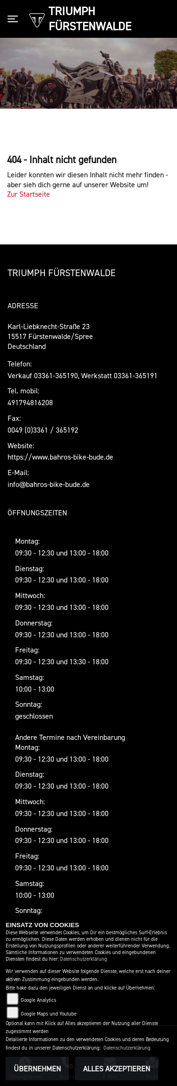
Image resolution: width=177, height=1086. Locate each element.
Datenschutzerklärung (83, 959)
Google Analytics (38, 1000)
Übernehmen (37, 1068)
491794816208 (30, 402)
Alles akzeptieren (116, 1068)
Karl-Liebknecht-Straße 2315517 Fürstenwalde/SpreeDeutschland (50, 336)
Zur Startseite (28, 194)
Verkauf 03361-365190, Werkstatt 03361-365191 (83, 375)
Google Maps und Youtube (48, 1014)
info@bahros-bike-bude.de (49, 484)
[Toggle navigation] (15, 19)
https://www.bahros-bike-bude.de (60, 456)
